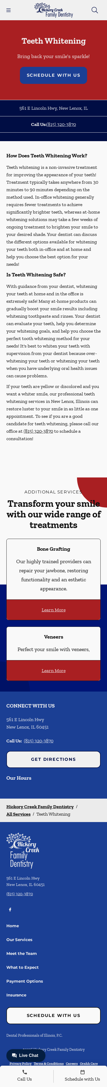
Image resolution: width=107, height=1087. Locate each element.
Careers (72, 1063)
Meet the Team (21, 953)
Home (12, 925)
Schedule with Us (53, 75)
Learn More (54, 610)
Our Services (19, 939)
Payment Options (24, 981)
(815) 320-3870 (61, 124)
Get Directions (53, 759)
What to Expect (22, 967)
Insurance (16, 995)
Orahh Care (89, 1063)
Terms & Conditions (49, 1063)
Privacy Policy (21, 1063)
